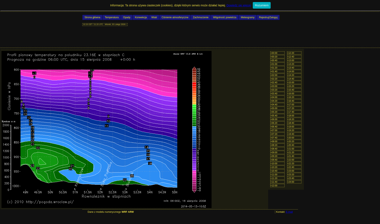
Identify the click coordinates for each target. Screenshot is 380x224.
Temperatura (112, 17)
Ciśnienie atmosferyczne (174, 17)
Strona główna (92, 17)
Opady (126, 17)
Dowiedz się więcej (239, 5)
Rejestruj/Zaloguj (268, 17)
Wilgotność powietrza (224, 17)
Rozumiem (262, 5)
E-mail (289, 211)
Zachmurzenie (200, 17)
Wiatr (154, 17)
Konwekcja (141, 17)
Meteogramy (248, 17)
